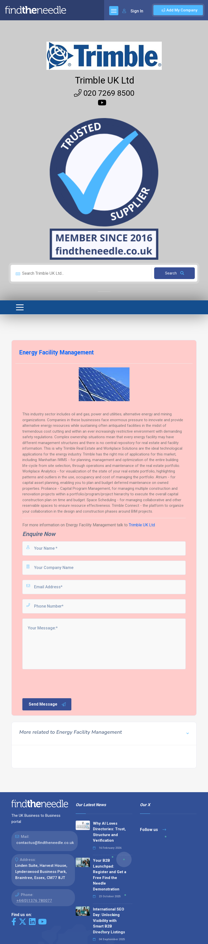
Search (174, 273)
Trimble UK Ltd (104, 80)
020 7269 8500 (104, 93)
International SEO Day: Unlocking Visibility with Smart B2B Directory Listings (109, 920)
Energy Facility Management (91, 525)
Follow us (153, 829)
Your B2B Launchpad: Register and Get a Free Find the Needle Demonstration (109, 874)
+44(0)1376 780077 (34, 900)
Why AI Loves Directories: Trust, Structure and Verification (109, 832)
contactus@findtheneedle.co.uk (45, 842)
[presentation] (60, 683)
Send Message (47, 704)
